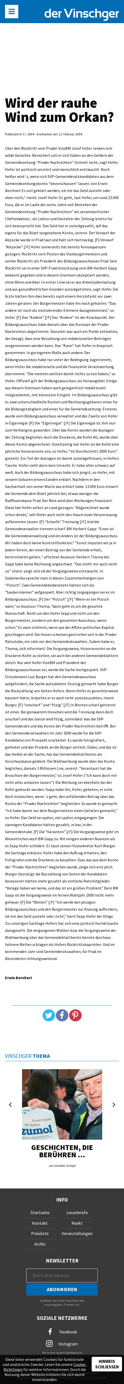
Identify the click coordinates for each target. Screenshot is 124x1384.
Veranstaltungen (77, 1233)
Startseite (40, 1212)
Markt (77, 1223)
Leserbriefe (77, 1212)
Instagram (62, 1343)
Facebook (62, 1331)
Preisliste (40, 1233)
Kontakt (40, 1223)
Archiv (40, 1244)
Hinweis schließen (107, 1364)
